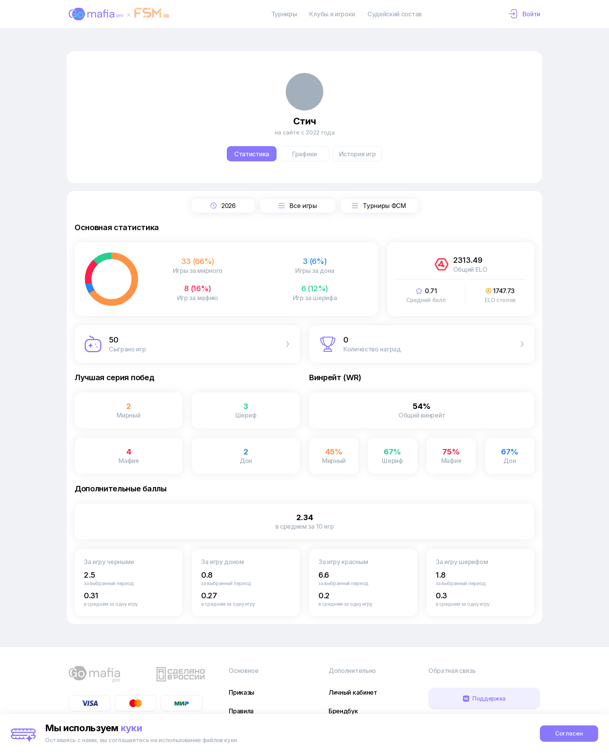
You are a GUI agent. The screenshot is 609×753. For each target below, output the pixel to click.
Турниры (284, 14)
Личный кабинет (353, 692)
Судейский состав (394, 14)
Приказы (241, 692)
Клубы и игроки (332, 14)
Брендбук (343, 711)
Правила (241, 711)
